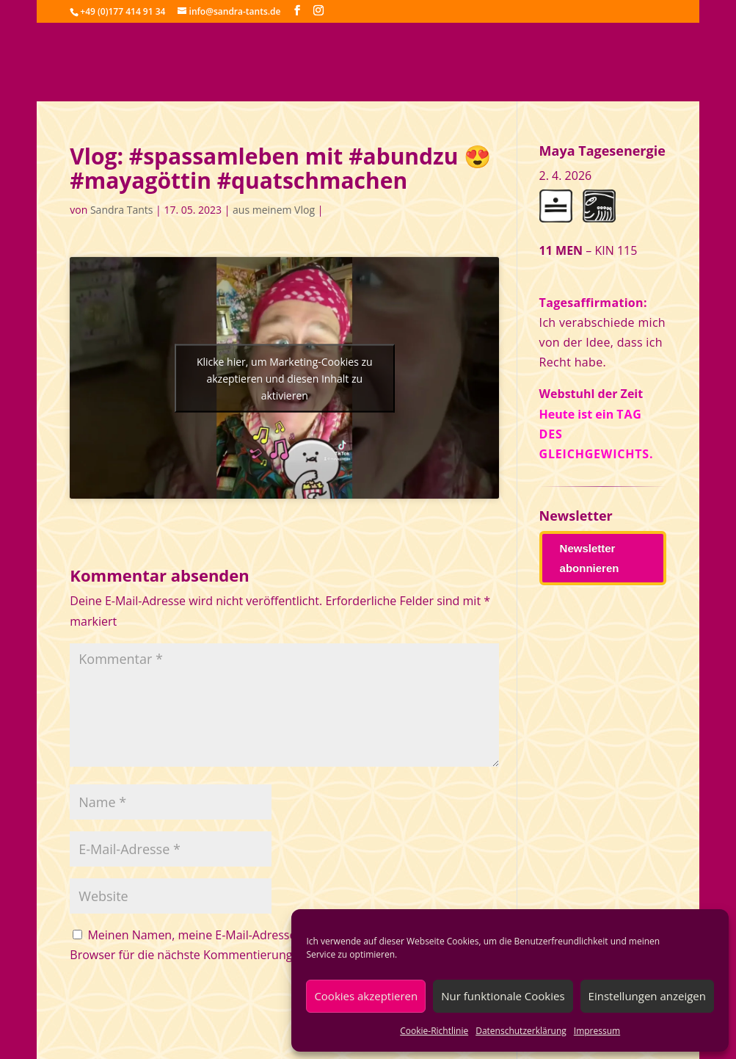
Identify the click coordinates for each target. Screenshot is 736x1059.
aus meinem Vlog (274, 210)
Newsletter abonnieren (589, 558)
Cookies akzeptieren (366, 995)
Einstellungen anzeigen (647, 995)
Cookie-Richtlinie (434, 1030)
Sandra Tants (121, 210)
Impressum (597, 1030)
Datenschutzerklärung (521, 1030)
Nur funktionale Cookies (502, 995)
